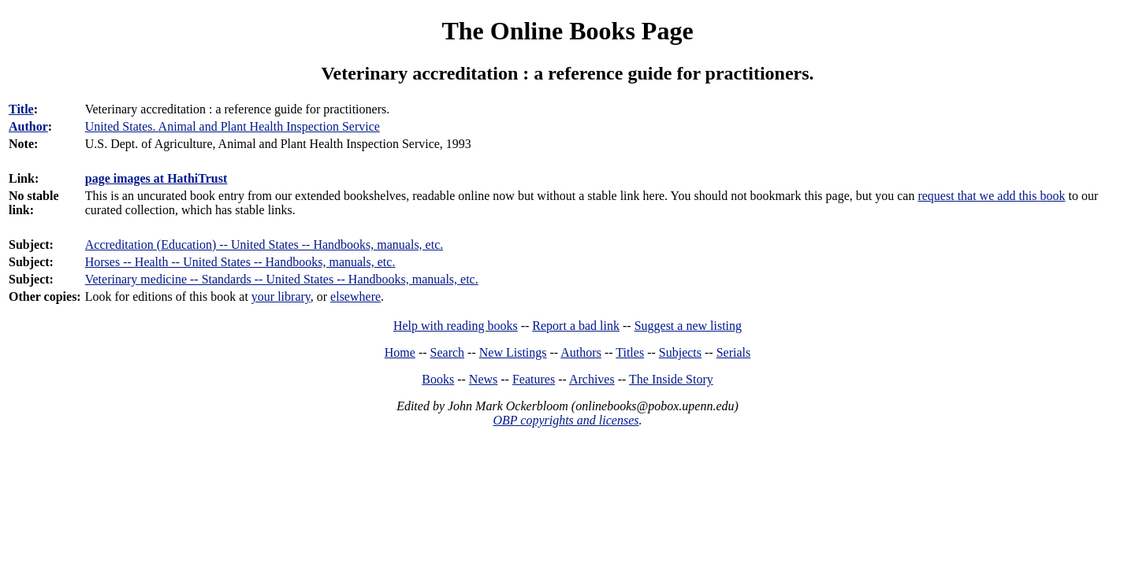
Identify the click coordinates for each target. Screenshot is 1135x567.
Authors (580, 352)
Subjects (680, 352)
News (483, 379)
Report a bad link (576, 325)
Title (21, 109)
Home (400, 352)
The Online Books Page (567, 31)
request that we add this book (991, 195)
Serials (733, 352)
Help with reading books (455, 325)
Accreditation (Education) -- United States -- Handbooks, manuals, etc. (264, 244)
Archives (592, 379)
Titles (630, 352)
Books (438, 379)
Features (533, 379)
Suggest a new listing (688, 325)
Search (447, 352)
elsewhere (355, 296)
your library (281, 296)
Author (28, 126)
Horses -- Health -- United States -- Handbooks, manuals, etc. (240, 262)
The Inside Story (671, 379)
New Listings (513, 352)
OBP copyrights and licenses (565, 420)
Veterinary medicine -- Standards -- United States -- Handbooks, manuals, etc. (281, 279)
